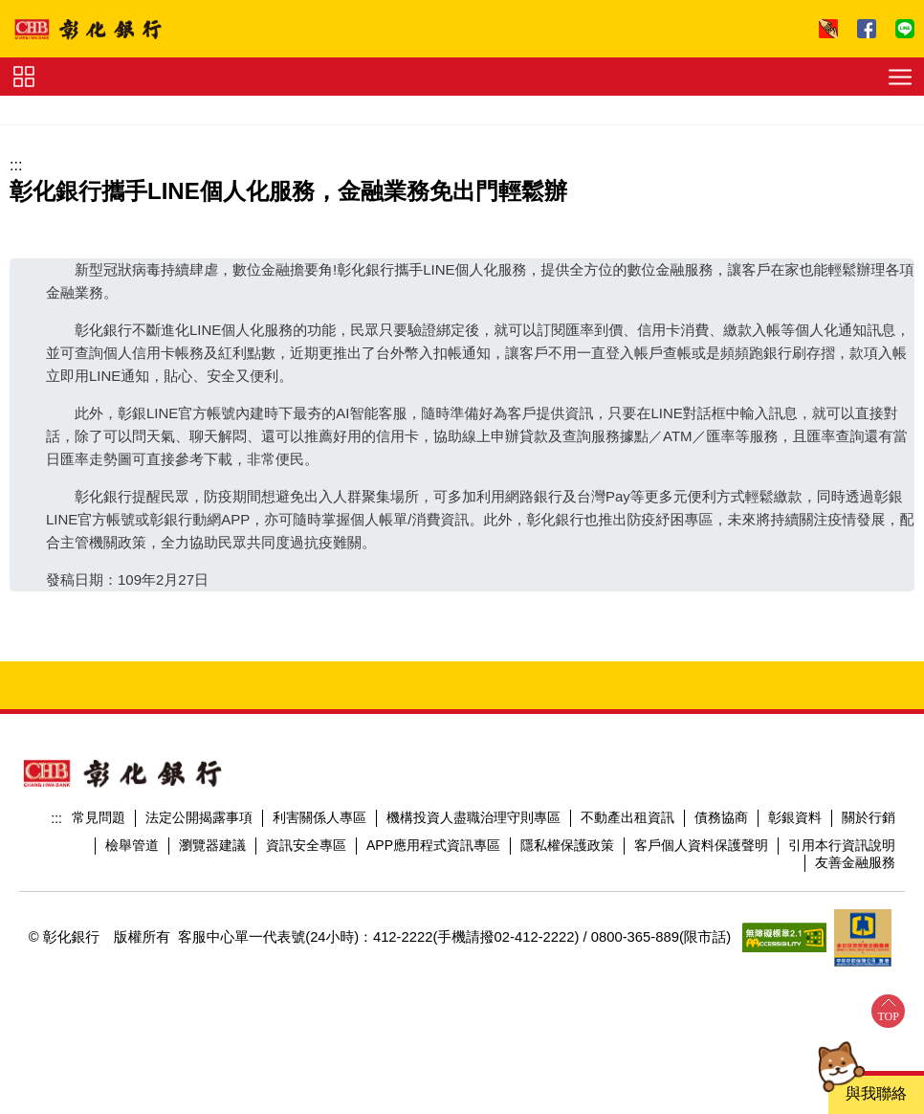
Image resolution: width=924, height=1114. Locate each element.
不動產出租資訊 (627, 817)
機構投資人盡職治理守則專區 (473, 817)
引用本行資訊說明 (841, 845)
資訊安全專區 (306, 845)
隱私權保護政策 (567, 845)
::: (16, 165)
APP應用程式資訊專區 (433, 845)
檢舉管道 (132, 845)
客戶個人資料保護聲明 (701, 845)
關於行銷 (868, 817)
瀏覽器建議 (212, 845)
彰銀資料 (795, 817)
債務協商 (721, 817)
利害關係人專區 (319, 817)
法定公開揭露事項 (199, 817)
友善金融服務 (855, 862)
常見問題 (98, 817)
